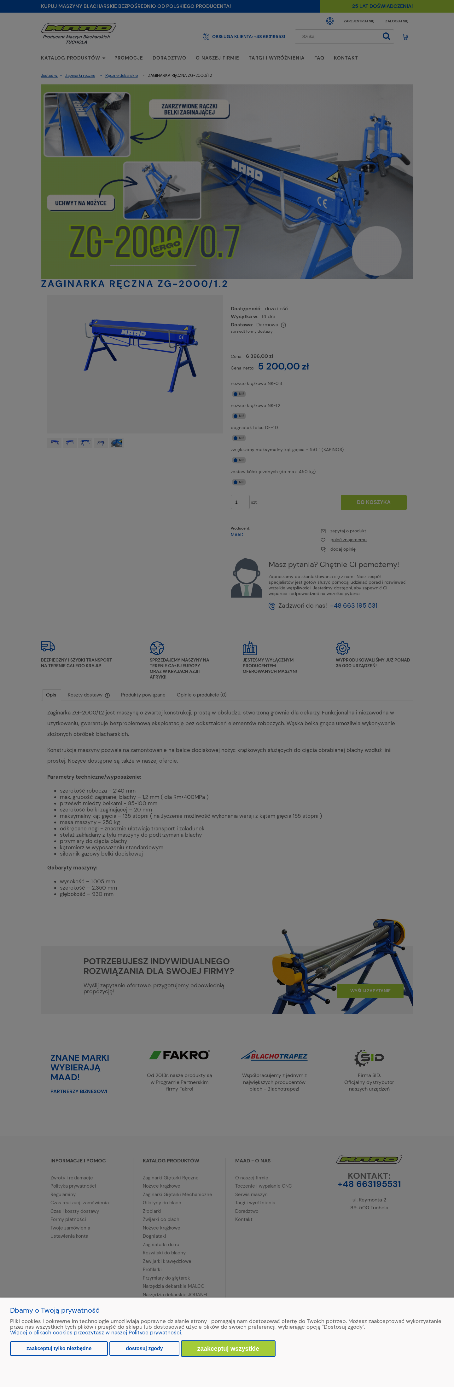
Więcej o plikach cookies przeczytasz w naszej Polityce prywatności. (96, 1332)
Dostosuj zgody (144, 1348)
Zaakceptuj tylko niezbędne (58, 1348)
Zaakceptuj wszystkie (228, 1348)
